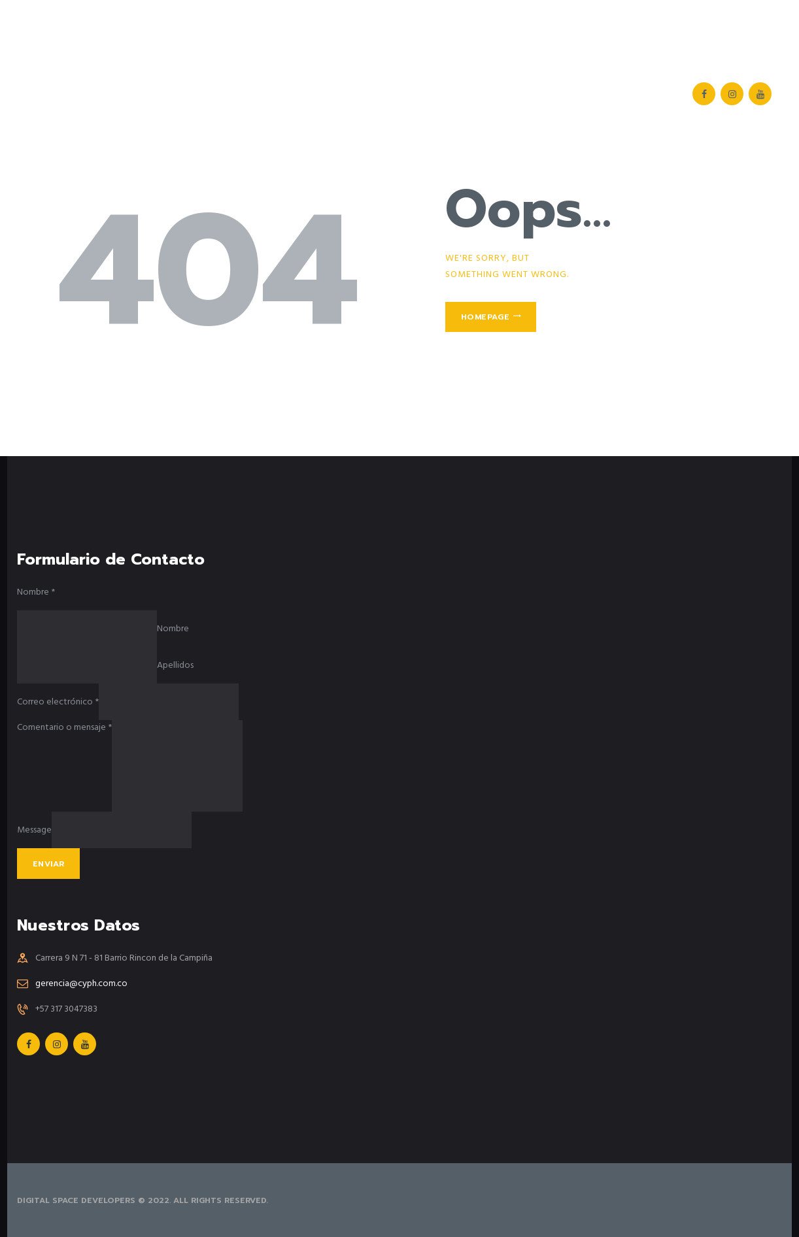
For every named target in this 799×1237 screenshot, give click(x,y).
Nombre (36, 592)
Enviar (48, 864)
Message (34, 830)
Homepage (485, 317)
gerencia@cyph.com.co (81, 983)
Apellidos (175, 665)
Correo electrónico (58, 702)
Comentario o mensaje (64, 727)
